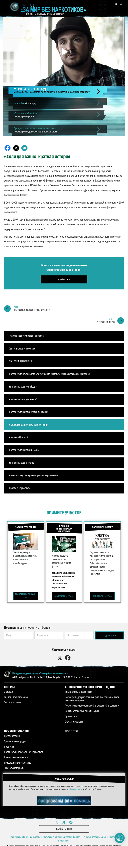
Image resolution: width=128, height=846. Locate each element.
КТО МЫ (9, 686)
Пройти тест (71, 715)
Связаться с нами (12, 701)
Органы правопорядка (15, 740)
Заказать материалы (14, 766)
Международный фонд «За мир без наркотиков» (40, 672)
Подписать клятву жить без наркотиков (23, 750)
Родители (9, 745)
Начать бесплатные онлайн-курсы (82, 709)
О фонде (8, 690)
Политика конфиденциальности (25, 834)
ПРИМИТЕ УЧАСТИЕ (64, 513)
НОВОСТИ (71, 730)
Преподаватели (12, 734)
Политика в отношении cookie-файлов (62, 834)
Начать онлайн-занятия (16, 756)
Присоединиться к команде (17, 761)
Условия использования (95, 834)
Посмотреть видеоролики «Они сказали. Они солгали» (92, 704)
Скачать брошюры (74, 720)
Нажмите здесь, (76, 787)
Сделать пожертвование (16, 696)
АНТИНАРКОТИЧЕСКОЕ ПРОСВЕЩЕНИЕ (90, 686)
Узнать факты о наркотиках (78, 690)
